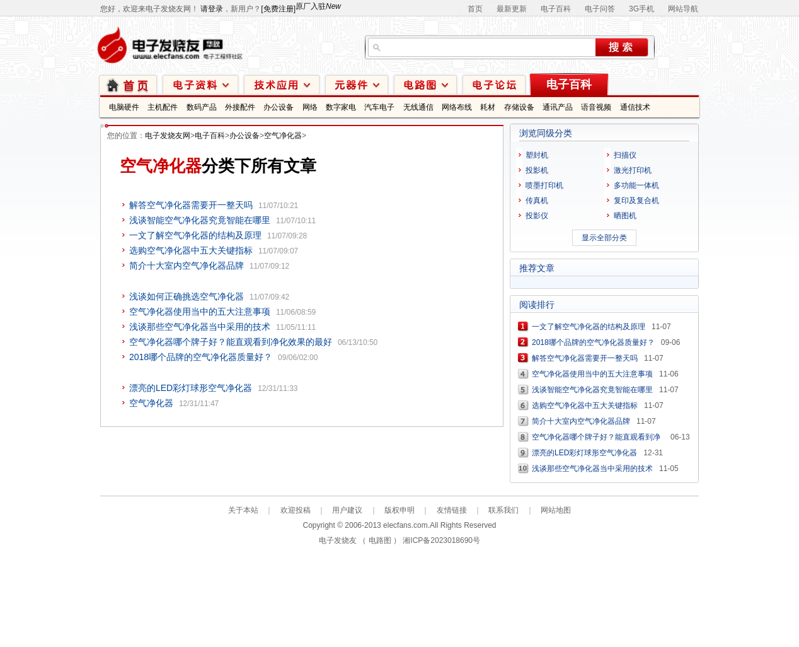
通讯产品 (558, 107)
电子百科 (556, 8)
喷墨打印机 (544, 185)
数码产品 (202, 107)
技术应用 (281, 84)
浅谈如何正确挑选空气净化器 (186, 296)
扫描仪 (625, 155)
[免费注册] (278, 8)
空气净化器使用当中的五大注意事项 (199, 311)
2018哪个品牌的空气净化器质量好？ (200, 357)
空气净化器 (283, 135)
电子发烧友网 (167, 135)
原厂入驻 (318, 6)
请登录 (211, 8)
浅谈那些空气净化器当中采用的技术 (199, 327)
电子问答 (600, 8)
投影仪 (537, 215)
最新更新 (512, 8)
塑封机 (537, 155)
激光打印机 (633, 170)
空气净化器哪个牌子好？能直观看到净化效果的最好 (230, 342)
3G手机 (641, 8)
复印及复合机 (636, 200)
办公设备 (278, 107)
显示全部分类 (604, 237)
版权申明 (399, 510)
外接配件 (240, 107)
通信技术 (635, 107)
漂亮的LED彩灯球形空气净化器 (190, 388)
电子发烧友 (338, 540)
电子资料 (200, 84)
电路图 (425, 84)
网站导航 (683, 8)
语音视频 (596, 107)
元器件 (356, 84)
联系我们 (503, 510)
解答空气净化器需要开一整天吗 (191, 205)
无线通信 (418, 107)
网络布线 (457, 107)
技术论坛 (494, 84)
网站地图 (556, 510)
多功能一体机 (636, 185)
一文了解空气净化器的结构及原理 (195, 235)
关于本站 (243, 510)
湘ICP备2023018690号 (441, 540)
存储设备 (519, 107)
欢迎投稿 (295, 510)
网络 (310, 107)
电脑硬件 (124, 107)
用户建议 (347, 510)
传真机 (537, 200)
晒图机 (625, 215)
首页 (475, 8)
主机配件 (162, 107)
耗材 (487, 107)
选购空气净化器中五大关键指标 (191, 250)
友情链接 (452, 510)
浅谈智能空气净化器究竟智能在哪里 (199, 220)
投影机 (537, 170)
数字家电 (341, 107)
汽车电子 (379, 107)
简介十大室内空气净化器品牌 (186, 265)
